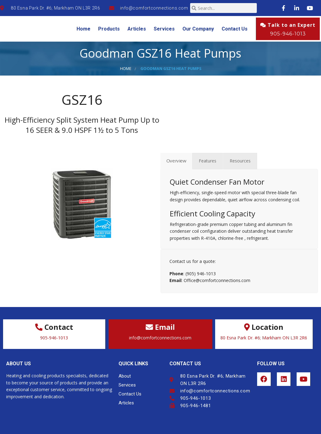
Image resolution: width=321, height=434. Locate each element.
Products (109, 29)
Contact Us (235, 29)
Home (83, 29)
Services (164, 29)
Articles (136, 29)
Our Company (198, 29)
